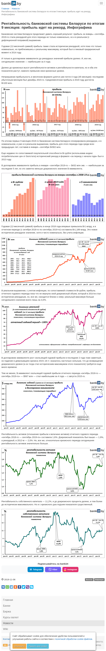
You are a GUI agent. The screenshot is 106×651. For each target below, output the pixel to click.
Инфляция (99, 580)
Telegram (35, 569)
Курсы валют (11, 617)
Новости (8, 623)
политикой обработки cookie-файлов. (74, 639)
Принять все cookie (38, 646)
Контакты (7, 639)
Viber (53, 569)
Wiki (5, 629)
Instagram (70, 569)
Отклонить (19, 646)
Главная (8, 599)
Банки (6, 605)
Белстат (89, 580)
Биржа (7, 611)
